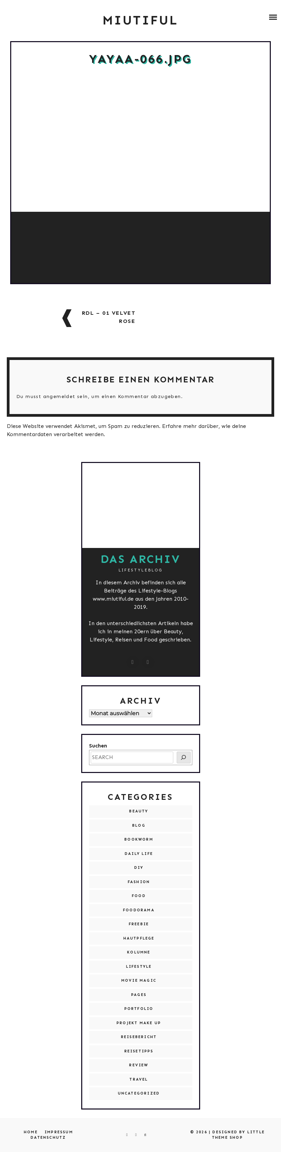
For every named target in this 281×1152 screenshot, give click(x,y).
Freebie (139, 924)
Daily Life (139, 854)
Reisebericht (139, 1037)
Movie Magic (138, 980)
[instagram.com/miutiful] (133, 662)
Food (139, 896)
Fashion (139, 882)
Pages (138, 995)
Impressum (59, 1132)
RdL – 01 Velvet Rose (109, 317)
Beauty (138, 811)
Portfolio (139, 1009)
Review (138, 1065)
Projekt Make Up (139, 1023)
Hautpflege (139, 938)
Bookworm (138, 839)
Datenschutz (48, 1137)
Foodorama (139, 910)
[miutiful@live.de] (148, 662)
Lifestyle (139, 966)
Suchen (98, 745)
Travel (138, 1079)
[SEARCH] (184, 757)
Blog (138, 825)
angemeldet (59, 396)
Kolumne (138, 952)
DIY (139, 867)
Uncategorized (139, 1093)
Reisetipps (139, 1051)
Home (31, 1132)
